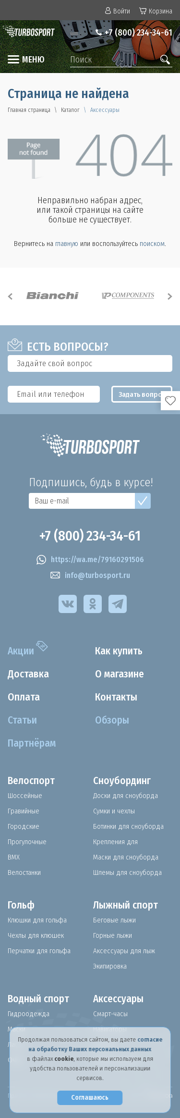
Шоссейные (25, 795)
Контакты (116, 697)
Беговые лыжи (114, 920)
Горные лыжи (112, 935)
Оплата (24, 697)
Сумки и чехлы (114, 811)
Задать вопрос (142, 394)
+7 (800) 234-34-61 (138, 32)
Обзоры (112, 720)
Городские (23, 826)
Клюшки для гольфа (37, 920)
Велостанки (24, 872)
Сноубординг (122, 780)
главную (66, 243)
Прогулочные (27, 841)
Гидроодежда (28, 1013)
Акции (21, 651)
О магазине (119, 674)
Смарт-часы (110, 1013)
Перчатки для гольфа (39, 950)
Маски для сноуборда (125, 857)
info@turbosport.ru (90, 575)
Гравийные (23, 811)
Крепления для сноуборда (115, 841)
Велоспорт (31, 780)
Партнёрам (32, 743)
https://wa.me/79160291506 (90, 560)
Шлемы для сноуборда (127, 872)
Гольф (21, 905)
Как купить (119, 651)
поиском (152, 243)
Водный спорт (38, 999)
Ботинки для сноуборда (128, 826)
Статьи (22, 720)
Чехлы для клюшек (36, 935)
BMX (14, 857)
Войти (117, 11)
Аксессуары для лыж (124, 950)
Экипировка (110, 966)
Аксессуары (118, 999)
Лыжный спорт (125, 905)
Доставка (28, 674)
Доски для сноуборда (125, 795)
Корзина (155, 11)
